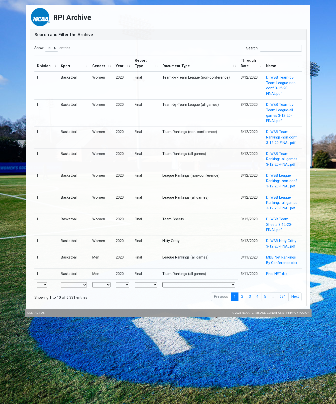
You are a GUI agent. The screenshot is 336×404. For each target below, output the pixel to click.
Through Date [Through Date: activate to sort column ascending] (248, 63)
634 (283, 296)
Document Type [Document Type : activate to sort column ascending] (176, 66)
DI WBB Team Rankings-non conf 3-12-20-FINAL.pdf (281, 137)
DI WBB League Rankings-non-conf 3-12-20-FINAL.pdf (281, 180)
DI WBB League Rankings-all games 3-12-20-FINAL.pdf (281, 202)
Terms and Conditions (267, 312)
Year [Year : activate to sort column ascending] (119, 66)
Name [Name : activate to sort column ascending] (271, 66)
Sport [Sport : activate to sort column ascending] (65, 66)
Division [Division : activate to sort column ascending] (44, 66)
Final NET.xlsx (276, 274)
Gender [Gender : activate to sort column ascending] (98, 66)
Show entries (52, 48)
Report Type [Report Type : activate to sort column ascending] (141, 63)
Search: (274, 48)
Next (295, 296)
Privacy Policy (297, 312)
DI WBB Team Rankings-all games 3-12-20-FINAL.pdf (281, 159)
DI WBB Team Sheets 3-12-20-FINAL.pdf (279, 224)
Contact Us (36, 312)
